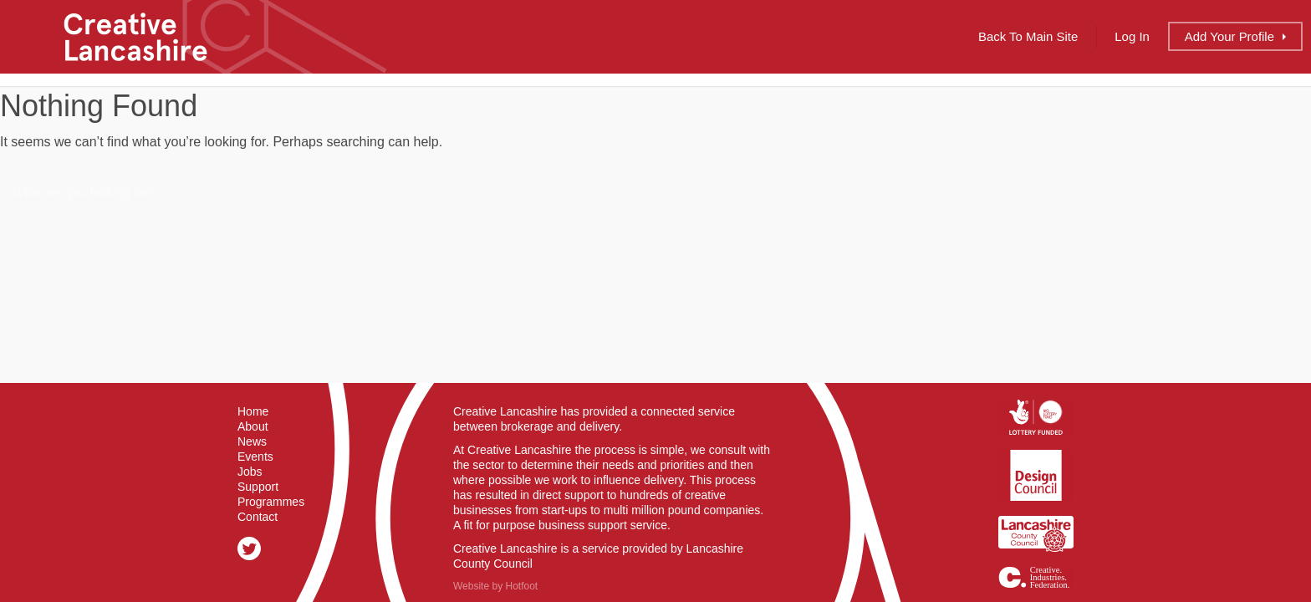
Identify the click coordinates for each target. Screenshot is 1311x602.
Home (252, 411)
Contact (257, 516)
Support (257, 486)
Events (255, 456)
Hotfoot (521, 586)
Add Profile (1229, 36)
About (252, 426)
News (252, 441)
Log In (1132, 36)
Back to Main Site (1028, 36)
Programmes (270, 501)
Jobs (250, 471)
